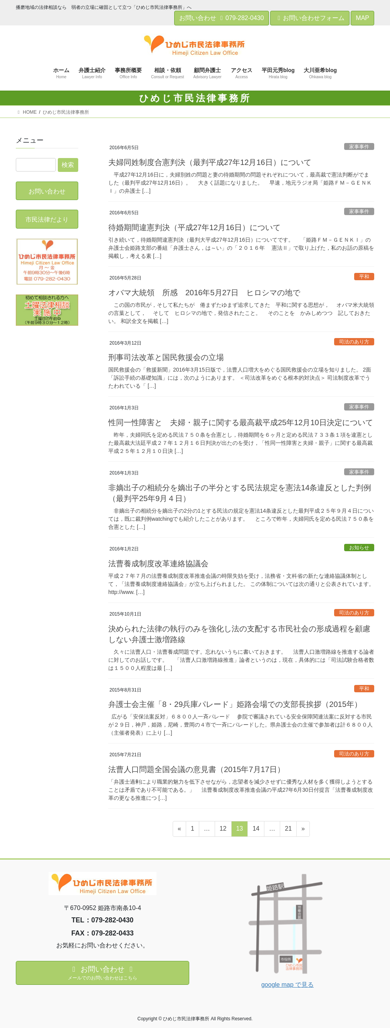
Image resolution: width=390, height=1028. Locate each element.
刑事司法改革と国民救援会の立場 (166, 357)
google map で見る (287, 984)
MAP (362, 18)
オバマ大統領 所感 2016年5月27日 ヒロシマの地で (204, 292)
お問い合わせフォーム (310, 18)
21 (288, 829)
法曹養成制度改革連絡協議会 (158, 563)
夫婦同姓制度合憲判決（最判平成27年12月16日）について (209, 162)
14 (255, 829)
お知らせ (359, 547)
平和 (364, 276)
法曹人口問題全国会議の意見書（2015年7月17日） (196, 769)
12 (223, 829)
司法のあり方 (354, 342)
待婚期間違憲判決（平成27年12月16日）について (194, 227)
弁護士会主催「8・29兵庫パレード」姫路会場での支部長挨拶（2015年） (235, 704)
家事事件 (359, 147)
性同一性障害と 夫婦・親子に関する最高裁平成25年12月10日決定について (240, 422)
